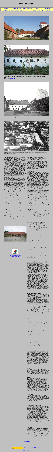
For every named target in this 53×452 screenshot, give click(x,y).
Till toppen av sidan (26, 441)
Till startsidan (6, 8)
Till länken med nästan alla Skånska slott (32, 447)
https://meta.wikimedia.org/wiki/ (15, 255)
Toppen (26, 1)
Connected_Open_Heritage (15, 256)
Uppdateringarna (48, 8)
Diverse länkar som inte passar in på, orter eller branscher (40, 10)
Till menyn (4, 10)
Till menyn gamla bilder (16, 8)
